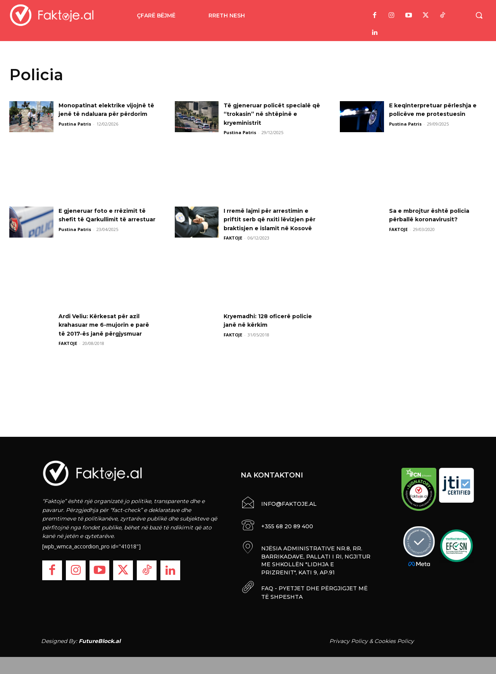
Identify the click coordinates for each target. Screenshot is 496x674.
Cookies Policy (394, 638)
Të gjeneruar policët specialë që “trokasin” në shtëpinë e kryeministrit (266, 114)
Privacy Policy (348, 638)
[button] (479, 15)
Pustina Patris (75, 132)
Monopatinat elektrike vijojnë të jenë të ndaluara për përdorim (102, 114)
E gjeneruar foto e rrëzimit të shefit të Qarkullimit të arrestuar (103, 219)
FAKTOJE (233, 247)
